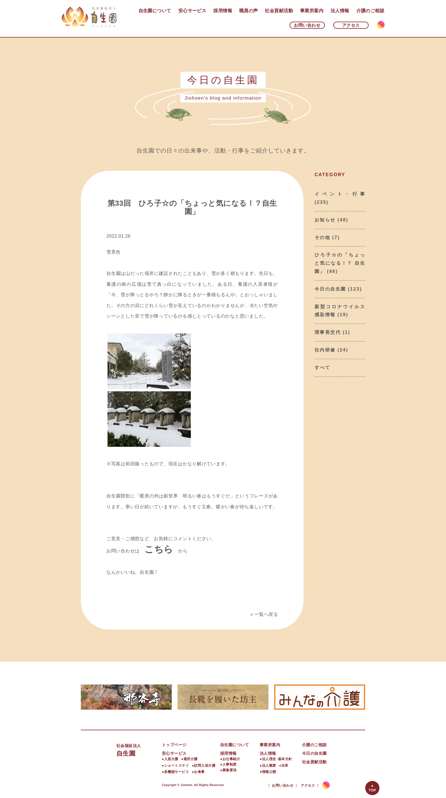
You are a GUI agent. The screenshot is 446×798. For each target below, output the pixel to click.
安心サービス (192, 10)
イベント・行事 (340, 194)
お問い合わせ (307, 25)
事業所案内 (311, 10)
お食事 (199, 772)
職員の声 (248, 10)
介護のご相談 (370, 10)
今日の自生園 (330, 289)
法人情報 (340, 10)
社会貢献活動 (279, 10)
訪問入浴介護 (204, 766)
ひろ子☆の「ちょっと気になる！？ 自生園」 (340, 263)
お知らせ (325, 219)
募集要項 (229, 770)
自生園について (155, 10)
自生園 (139, 749)
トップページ (174, 745)
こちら (158, 549)
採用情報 (222, 10)
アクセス (351, 25)
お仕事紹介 (231, 759)
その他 (322, 237)
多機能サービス (176, 772)
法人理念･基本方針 (277, 759)
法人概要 (269, 766)
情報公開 (269, 772)
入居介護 (171, 759)
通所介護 (190, 759)
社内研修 (325, 349)
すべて (322, 367)
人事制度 (229, 764)
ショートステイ (176, 766)
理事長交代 (328, 332)
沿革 (284, 766)
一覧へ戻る (266, 614)
